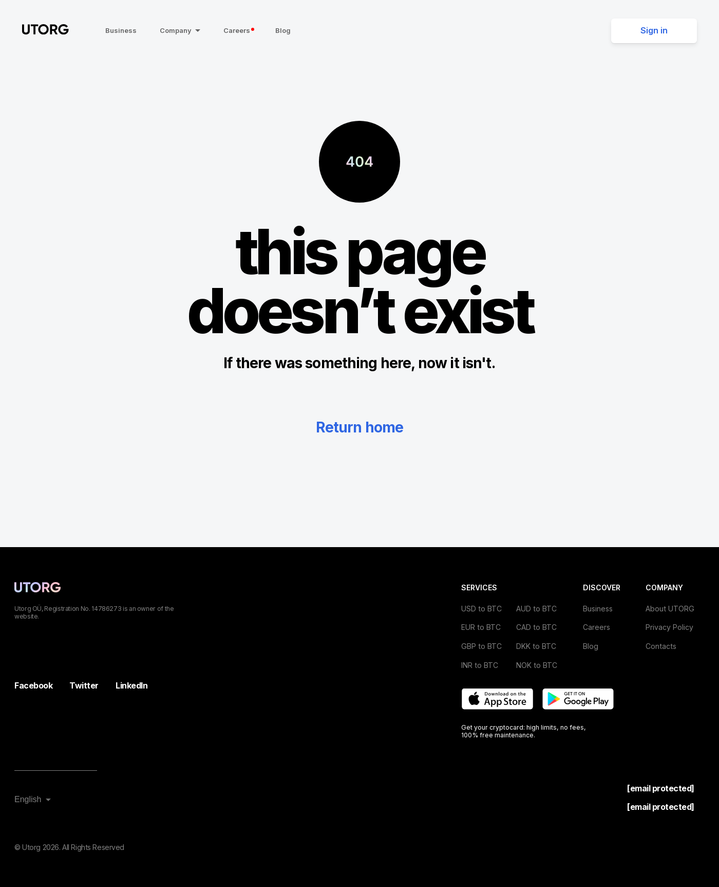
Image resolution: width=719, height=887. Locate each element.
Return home (360, 427)
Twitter (84, 685)
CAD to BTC (536, 627)
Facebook (33, 685)
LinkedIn (131, 685)
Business (121, 30)
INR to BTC (479, 665)
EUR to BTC (481, 627)
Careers (238, 30)
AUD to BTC (536, 608)
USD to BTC (481, 608)
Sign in (654, 30)
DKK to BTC (536, 646)
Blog (283, 30)
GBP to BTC (481, 646)
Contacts (661, 646)
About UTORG (670, 608)
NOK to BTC (536, 665)
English (27, 799)
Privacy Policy (669, 627)
